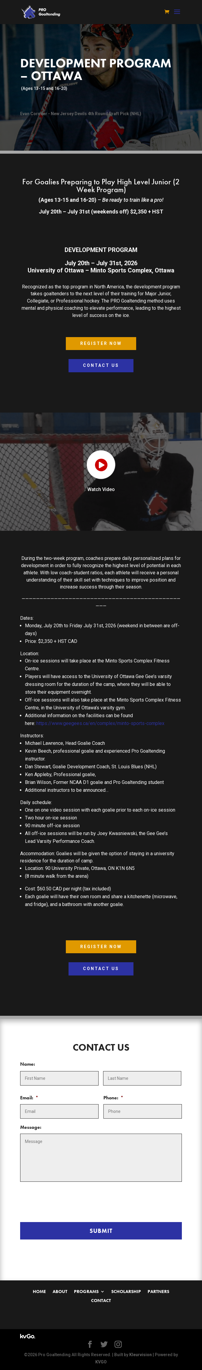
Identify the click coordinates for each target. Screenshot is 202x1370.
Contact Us (101, 365)
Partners (158, 1292)
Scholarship (126, 1292)
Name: (27, 1064)
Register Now (101, 343)
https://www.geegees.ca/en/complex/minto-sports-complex (100, 723)
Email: (29, 1098)
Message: (30, 1127)
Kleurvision (140, 1354)
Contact (101, 1301)
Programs (86, 1292)
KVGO (101, 1361)
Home (39, 1292)
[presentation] (66, 1200)
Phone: (113, 1098)
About (60, 1292)
